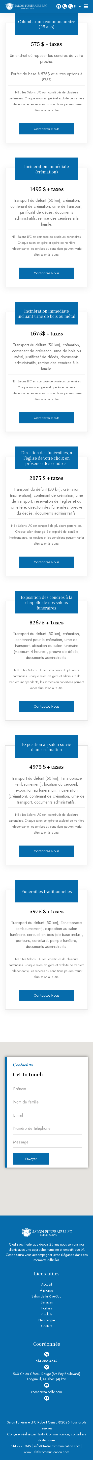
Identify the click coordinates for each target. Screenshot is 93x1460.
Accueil (46, 1284)
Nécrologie (46, 1320)
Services (47, 1302)
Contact (46, 1326)
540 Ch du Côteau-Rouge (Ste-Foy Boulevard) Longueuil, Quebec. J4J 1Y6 (46, 1373)
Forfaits (46, 1308)
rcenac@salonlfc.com (46, 1388)
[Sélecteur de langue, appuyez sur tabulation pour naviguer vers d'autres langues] (79, 6)
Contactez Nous (47, 128)
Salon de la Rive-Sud (46, 1296)
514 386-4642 (64, 6)
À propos (46, 1290)
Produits (46, 1314)
